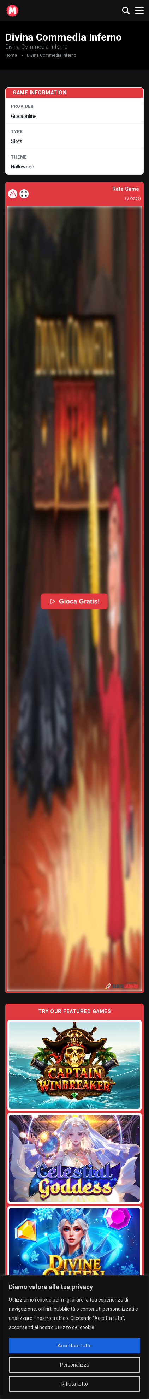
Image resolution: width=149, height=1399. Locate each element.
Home (11, 55)
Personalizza (74, 1365)
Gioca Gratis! (74, 601)
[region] (74, 1337)
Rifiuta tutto (74, 1384)
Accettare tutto (75, 1346)
